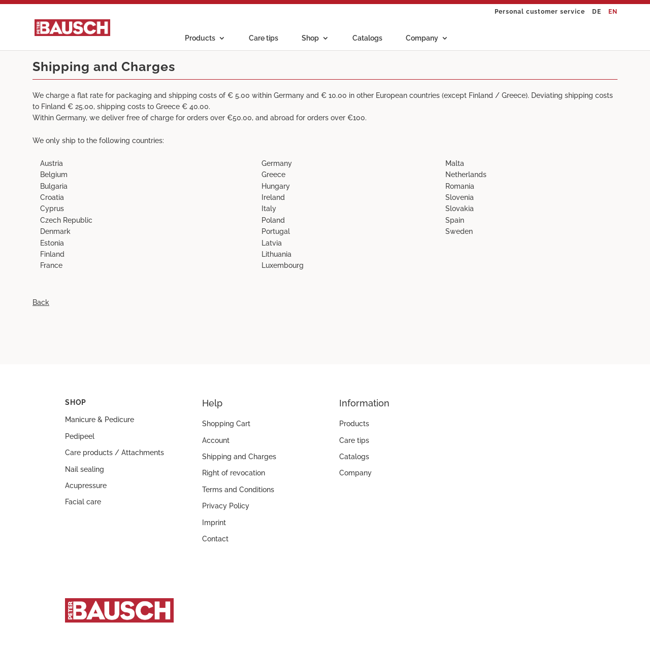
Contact (215, 539)
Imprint (214, 523)
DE (596, 12)
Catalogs (367, 38)
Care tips (263, 38)
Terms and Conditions (238, 490)
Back (40, 302)
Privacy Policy (225, 506)
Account (216, 440)
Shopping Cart (226, 424)
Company (422, 38)
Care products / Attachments (114, 453)
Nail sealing (84, 469)
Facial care (83, 502)
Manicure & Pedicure (99, 420)
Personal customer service (540, 12)
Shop (310, 38)
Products (200, 38)
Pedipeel (79, 436)
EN (613, 12)
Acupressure (86, 485)
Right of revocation (233, 473)
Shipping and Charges (239, 457)
